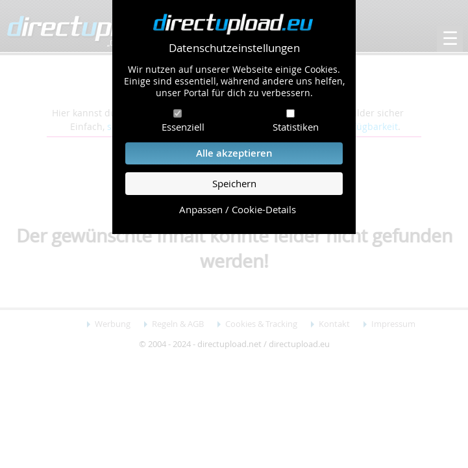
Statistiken (296, 126)
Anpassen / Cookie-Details (237, 209)
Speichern (234, 183)
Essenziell (183, 126)
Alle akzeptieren (234, 153)
